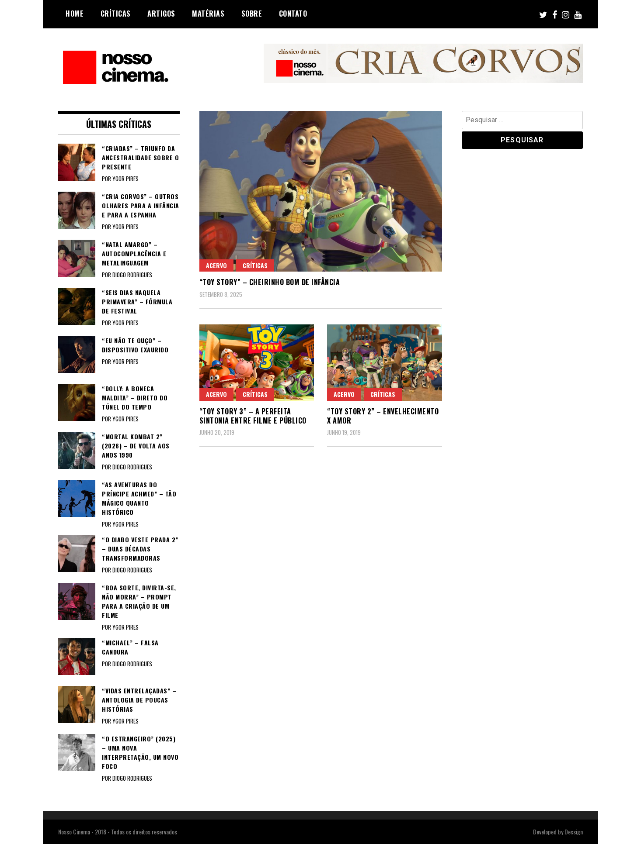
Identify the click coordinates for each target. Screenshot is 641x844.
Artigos (161, 13)
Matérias (208, 13)
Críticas (116, 13)
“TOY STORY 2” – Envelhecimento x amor (383, 416)
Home (75, 13)
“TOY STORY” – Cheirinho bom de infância (269, 282)
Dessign (573, 831)
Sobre (251, 13)
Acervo (216, 265)
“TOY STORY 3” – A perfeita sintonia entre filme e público (253, 416)
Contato (293, 13)
